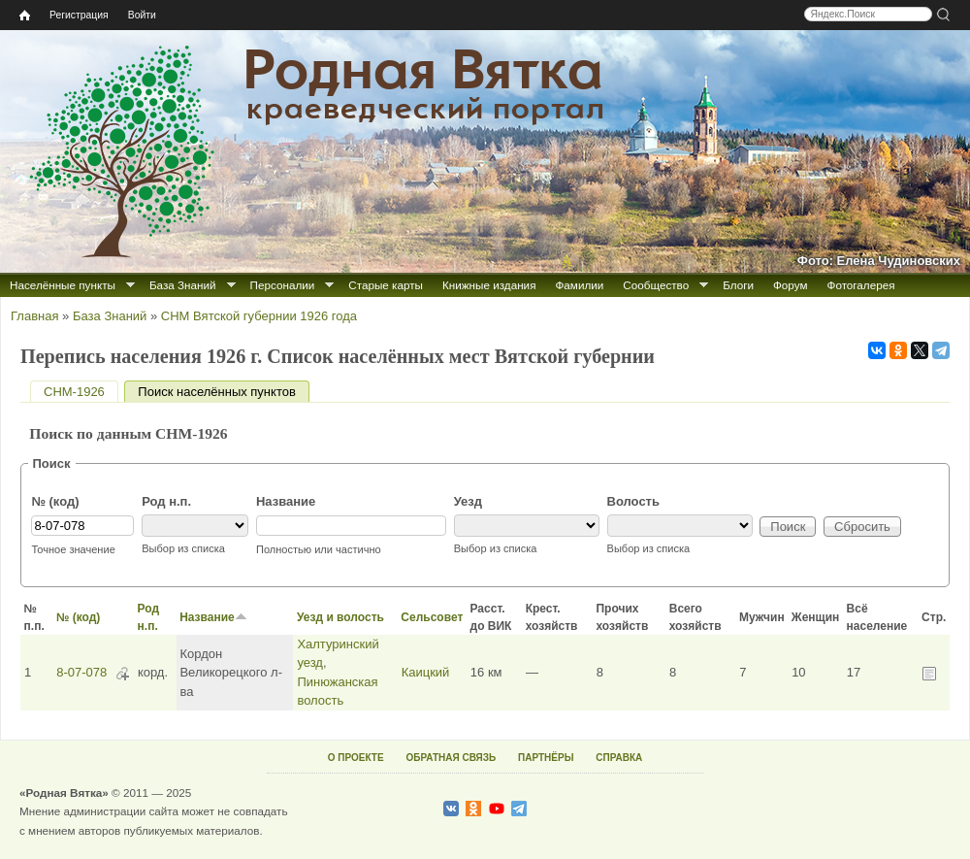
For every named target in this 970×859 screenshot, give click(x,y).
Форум (790, 285)
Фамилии (579, 285)
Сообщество (656, 285)
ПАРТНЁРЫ (545, 757)
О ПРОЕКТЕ (356, 757)
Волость (633, 501)
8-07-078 (81, 672)
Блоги (738, 285)
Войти (142, 15)
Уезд (468, 501)
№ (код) (55, 501)
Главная (34, 316)
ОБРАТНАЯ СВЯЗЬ (450, 757)
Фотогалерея (861, 285)
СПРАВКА (619, 757)
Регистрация (79, 15)
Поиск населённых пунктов (223, 391)
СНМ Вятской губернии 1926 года (259, 316)
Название (285, 501)
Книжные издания (488, 285)
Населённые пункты (62, 285)
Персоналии (282, 285)
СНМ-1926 (74, 391)
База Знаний (182, 285)
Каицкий (426, 672)
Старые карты (385, 285)
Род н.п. (166, 501)
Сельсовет (432, 617)
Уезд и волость (340, 617)
